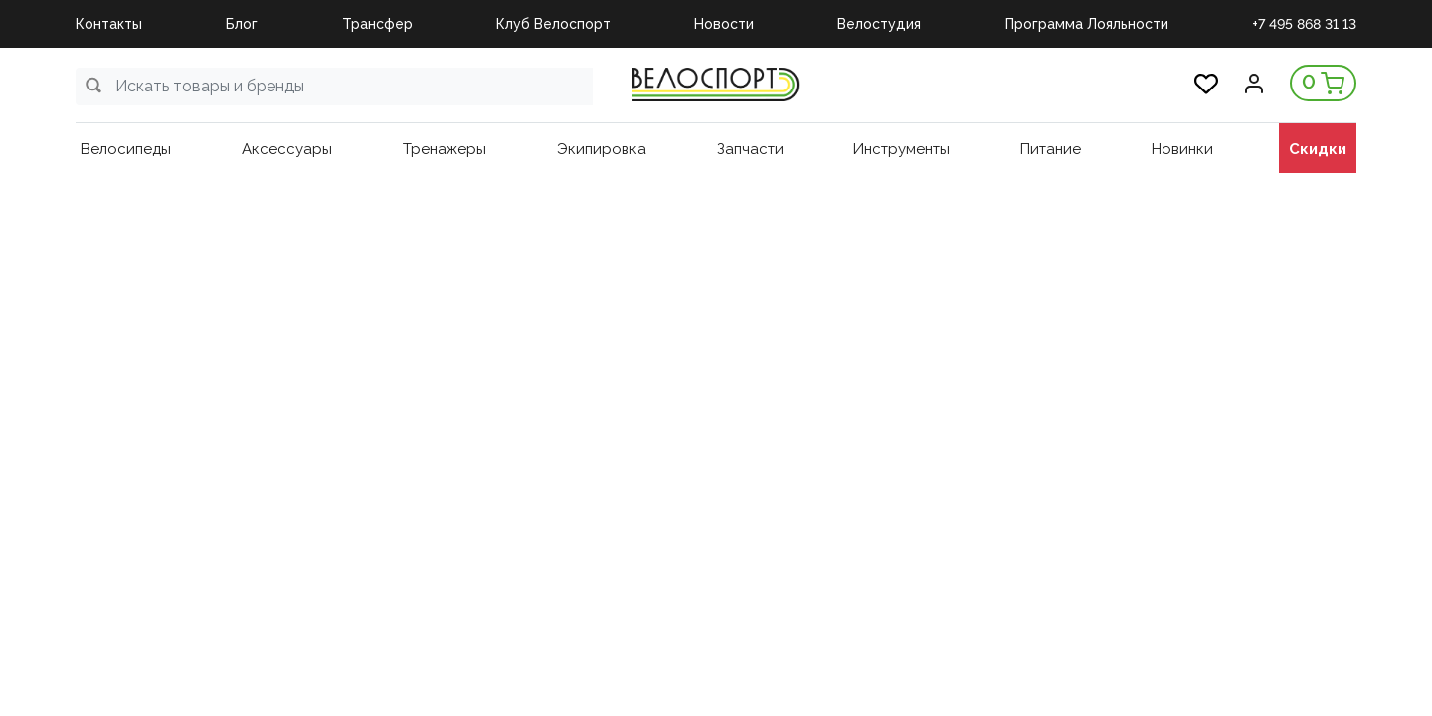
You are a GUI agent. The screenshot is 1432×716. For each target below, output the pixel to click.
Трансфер (377, 24)
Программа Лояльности (1086, 24)
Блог (242, 24)
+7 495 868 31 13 (1304, 24)
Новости (724, 24)
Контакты (109, 24)
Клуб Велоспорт (553, 24)
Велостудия (879, 24)
